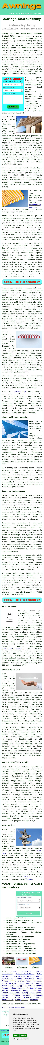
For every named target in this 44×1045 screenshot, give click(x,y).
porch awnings (8, 627)
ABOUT (22, 13)
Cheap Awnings (26, 983)
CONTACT (29, 13)
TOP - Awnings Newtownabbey (14, 1008)
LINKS (16, 13)
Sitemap (3, 1030)
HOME (10, 13)
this (26, 877)
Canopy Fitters (24, 986)
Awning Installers (11, 990)
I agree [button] (16, 1035)
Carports (5, 495)
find (10, 767)
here (32, 811)
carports (30, 587)
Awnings (30, 976)
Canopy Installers (25, 974)
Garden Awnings (18, 976)
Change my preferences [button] (20, 1039)
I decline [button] (23, 1035)
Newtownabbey (20, 392)
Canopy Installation (21, 972)
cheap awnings (34, 649)
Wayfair (29, 879)
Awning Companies (33, 981)
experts (14, 804)
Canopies (26, 995)
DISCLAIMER (37, 13)
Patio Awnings (9, 983)
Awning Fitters (34, 988)
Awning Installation (31, 993)
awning (18, 60)
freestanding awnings (12, 649)
